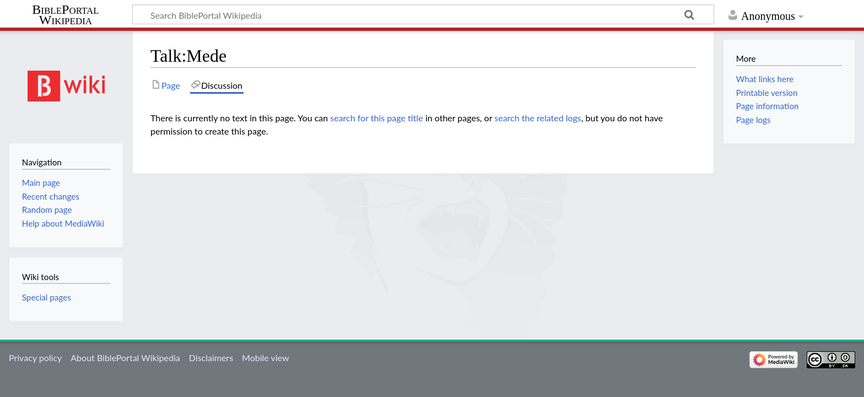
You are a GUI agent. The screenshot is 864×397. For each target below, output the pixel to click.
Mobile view (265, 357)
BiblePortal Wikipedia (65, 14)
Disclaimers (211, 357)
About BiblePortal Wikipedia (125, 357)
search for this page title (376, 117)
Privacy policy (35, 357)
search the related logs (537, 117)
